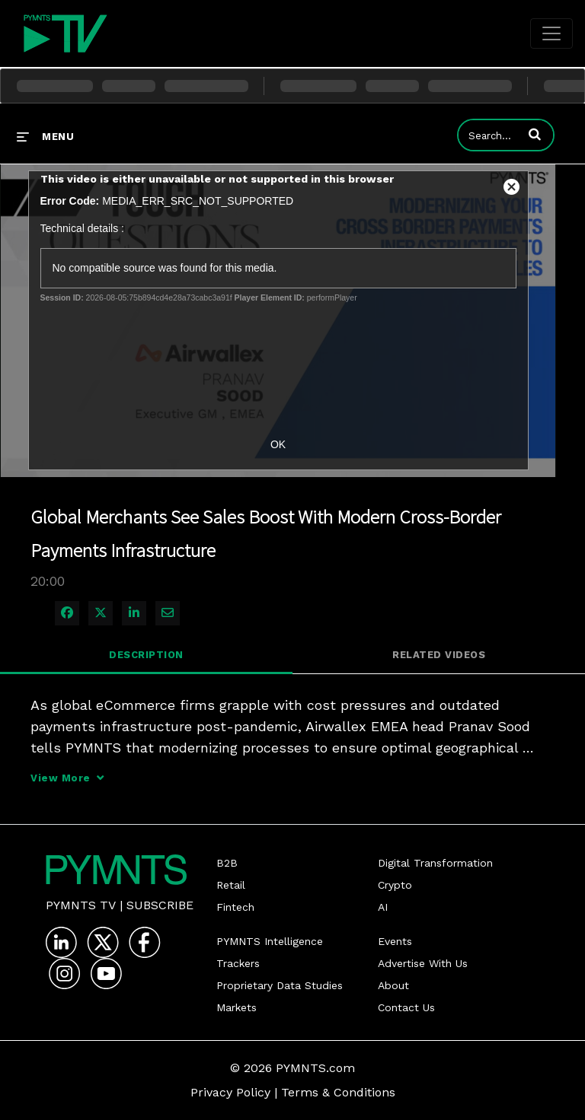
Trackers (238, 963)
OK (278, 444)
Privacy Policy (230, 1092)
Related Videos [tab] (438, 654)
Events (395, 941)
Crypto (395, 885)
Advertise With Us (423, 963)
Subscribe (159, 905)
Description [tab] (146, 654)
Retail (230, 885)
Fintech (235, 907)
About (393, 985)
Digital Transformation (435, 863)
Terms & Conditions (338, 1092)
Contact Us (406, 1007)
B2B (227, 863)
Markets (236, 1007)
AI (383, 907)
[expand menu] (45, 136)
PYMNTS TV (81, 905)
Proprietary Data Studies (279, 985)
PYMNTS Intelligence (269, 941)
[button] (534, 134)
